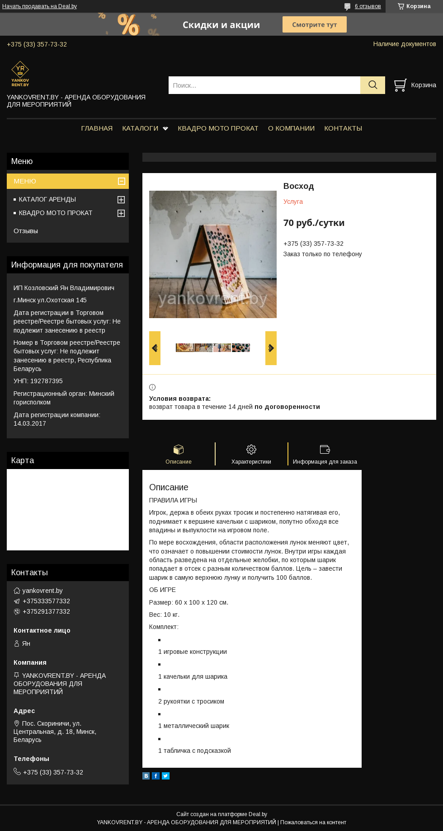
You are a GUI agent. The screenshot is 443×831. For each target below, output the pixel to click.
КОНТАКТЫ (343, 128)
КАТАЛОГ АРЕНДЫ (47, 199)
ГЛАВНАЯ (97, 128)
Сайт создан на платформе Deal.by (221, 814)
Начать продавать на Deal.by (39, 6)
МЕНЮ (25, 181)
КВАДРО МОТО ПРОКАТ (218, 128)
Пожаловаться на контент (313, 822)
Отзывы (26, 231)
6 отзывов (368, 6)
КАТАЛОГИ (140, 128)
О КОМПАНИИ (291, 128)
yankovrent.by (43, 590)
